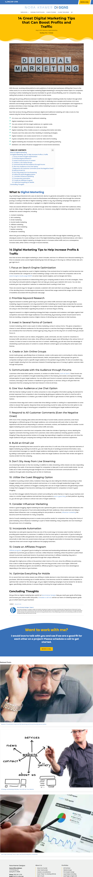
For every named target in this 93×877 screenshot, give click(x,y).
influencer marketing (69, 512)
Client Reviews (63, 12)
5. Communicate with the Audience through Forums (28, 164)
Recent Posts (18, 604)
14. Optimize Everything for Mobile (23, 182)
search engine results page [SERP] (20, 276)
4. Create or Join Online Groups (22, 162)
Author (11, 604)
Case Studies (51, 12)
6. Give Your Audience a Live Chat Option (25, 166)
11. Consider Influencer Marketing (23, 176)
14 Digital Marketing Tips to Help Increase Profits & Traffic (29, 154)
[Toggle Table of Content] (51, 150)
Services (24, 12)
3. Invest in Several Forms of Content (23, 160)
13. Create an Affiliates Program (22, 180)
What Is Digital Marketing (18, 152)
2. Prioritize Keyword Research (21, 158)
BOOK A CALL (85, 2)
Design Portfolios (38, 12)
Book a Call (46, 649)
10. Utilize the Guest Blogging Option (23, 174)
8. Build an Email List (18, 170)
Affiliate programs (15, 550)
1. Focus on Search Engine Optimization (24, 156)
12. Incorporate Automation (21, 178)
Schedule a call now (45, 597)
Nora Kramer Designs (49, 595)
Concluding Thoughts (17, 184)
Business (45, 30)
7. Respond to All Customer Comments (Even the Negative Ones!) (32, 168)
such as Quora (65, 373)
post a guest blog (60, 496)
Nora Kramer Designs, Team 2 (25, 607)
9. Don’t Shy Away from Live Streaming (24, 172)
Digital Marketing (52, 30)
